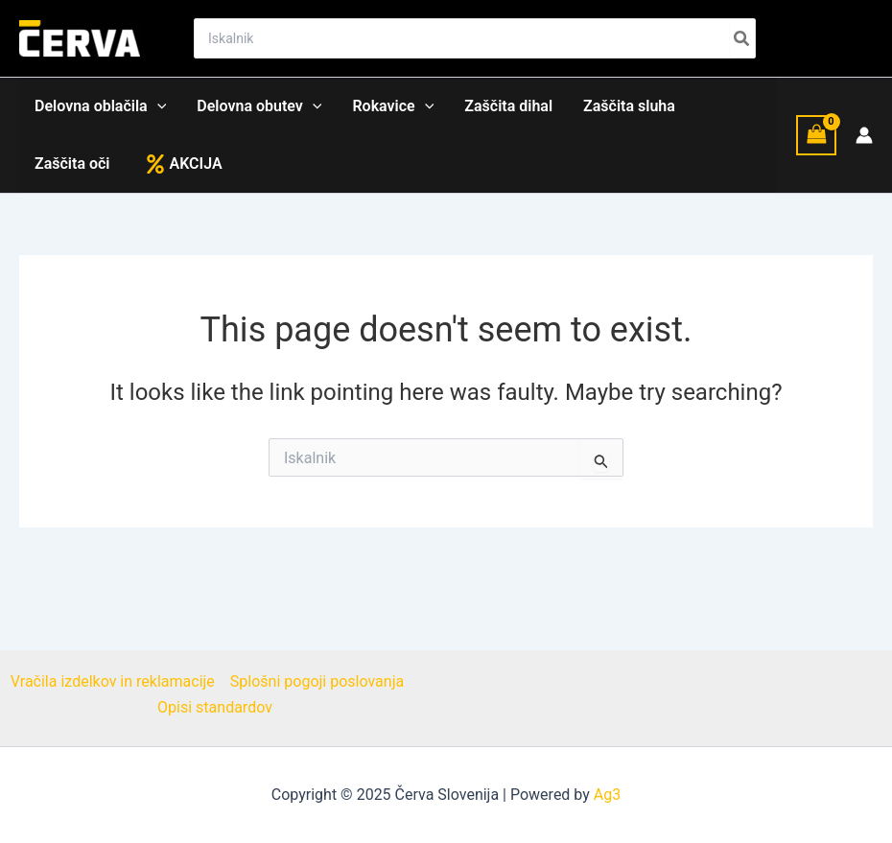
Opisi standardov (214, 707)
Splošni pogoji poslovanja (317, 681)
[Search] (742, 38)
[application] (157, 106)
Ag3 (607, 794)
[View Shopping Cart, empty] (816, 134)
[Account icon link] (864, 135)
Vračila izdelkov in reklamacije (113, 681)
